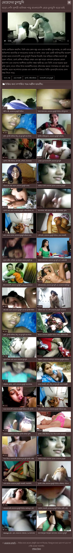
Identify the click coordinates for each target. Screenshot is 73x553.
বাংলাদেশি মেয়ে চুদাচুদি (46, 78)
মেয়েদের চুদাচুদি (13, 2)
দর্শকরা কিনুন (36, 549)
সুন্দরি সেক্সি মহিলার (30, 78)
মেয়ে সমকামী (17, 78)
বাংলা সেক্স (6, 78)
